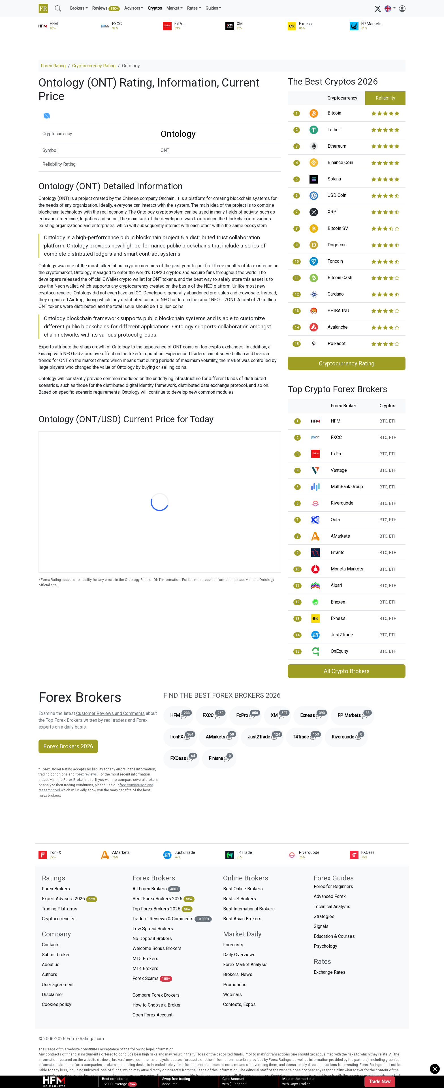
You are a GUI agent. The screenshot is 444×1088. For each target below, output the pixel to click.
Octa (335, 519)
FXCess (185, 757)
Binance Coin (340, 162)
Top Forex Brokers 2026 (163, 909)
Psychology (325, 946)
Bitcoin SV (338, 228)
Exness (338, 618)
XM (281, 714)
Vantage (339, 470)
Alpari (336, 585)
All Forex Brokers (156, 889)
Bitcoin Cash (340, 277)
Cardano (336, 294)
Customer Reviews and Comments (110, 713)
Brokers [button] (77, 8)
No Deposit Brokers (152, 938)
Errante (338, 552)
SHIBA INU (338, 310)
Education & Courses (334, 936)
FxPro (337, 453)
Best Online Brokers (243, 888)
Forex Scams (152, 979)
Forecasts (233, 944)
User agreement (58, 984)
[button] (390, 8)
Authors (49, 974)
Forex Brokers (56, 888)
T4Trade (308, 736)
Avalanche (338, 327)
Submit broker (56, 954)
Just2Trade (342, 634)
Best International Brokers (249, 909)
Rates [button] (192, 8)
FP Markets (356, 714)
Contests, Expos (239, 1004)
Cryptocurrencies (59, 918)
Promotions (234, 984)
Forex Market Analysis (245, 964)
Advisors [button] (132, 8)
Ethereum (337, 146)
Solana (334, 179)
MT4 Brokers (145, 968)
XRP (332, 211)
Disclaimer (52, 994)
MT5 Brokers (145, 958)
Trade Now (379, 1081)
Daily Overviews (239, 954)
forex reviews (86, 774)
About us (50, 964)
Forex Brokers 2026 (68, 746)
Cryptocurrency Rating (94, 65)
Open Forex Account (152, 1015)
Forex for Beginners (333, 886)
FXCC (336, 437)
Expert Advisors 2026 (69, 899)
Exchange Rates (329, 972)
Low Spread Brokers (153, 928)
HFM (335, 421)
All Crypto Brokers (347, 671)
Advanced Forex (330, 896)
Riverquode (342, 503)
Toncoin (335, 261)
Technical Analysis (332, 906)
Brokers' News (237, 974)
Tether (334, 129)
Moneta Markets (347, 569)
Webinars (232, 994)
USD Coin (337, 195)
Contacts (50, 944)
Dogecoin (337, 244)
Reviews (106, 9)
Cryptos (155, 8)
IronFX (183, 736)
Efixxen (338, 602)
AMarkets (340, 536)
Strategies (324, 916)
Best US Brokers (239, 898)
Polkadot (336, 343)
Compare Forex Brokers (156, 995)
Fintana (222, 757)
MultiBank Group (347, 486)
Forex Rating (53, 65)
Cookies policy (56, 1004)
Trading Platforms (59, 909)
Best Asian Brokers (242, 918)
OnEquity (339, 651)
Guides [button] (212, 8)
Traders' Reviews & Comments (172, 919)
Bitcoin (334, 113)
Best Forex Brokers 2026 (164, 899)
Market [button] (172, 8)
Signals (321, 926)
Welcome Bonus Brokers (157, 948)
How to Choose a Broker (157, 1005)
